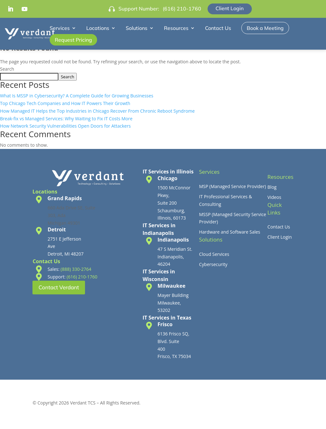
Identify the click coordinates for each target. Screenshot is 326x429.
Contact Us (218, 28)
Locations (97, 28)
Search (7, 69)
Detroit (56, 229)
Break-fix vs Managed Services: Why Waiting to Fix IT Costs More (66, 119)
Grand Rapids (64, 198)
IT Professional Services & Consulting (225, 200)
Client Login (230, 8)
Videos (274, 197)
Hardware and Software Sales (229, 232)
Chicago (167, 178)
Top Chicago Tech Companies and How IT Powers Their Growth (65, 103)
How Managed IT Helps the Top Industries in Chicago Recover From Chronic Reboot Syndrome (97, 111)
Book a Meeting (265, 28)
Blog (272, 187)
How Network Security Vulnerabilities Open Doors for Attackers (65, 126)
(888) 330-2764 (75, 269)
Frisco (165, 324)
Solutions (136, 28)
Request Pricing (73, 40)
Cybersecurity (213, 264)
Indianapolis (173, 239)
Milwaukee (172, 285)
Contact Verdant (59, 287)
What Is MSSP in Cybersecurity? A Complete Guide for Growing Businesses (76, 96)
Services (60, 28)
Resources (176, 28)
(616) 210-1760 (182, 8)
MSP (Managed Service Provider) (232, 186)
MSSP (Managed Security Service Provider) (232, 218)
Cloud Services (214, 254)
